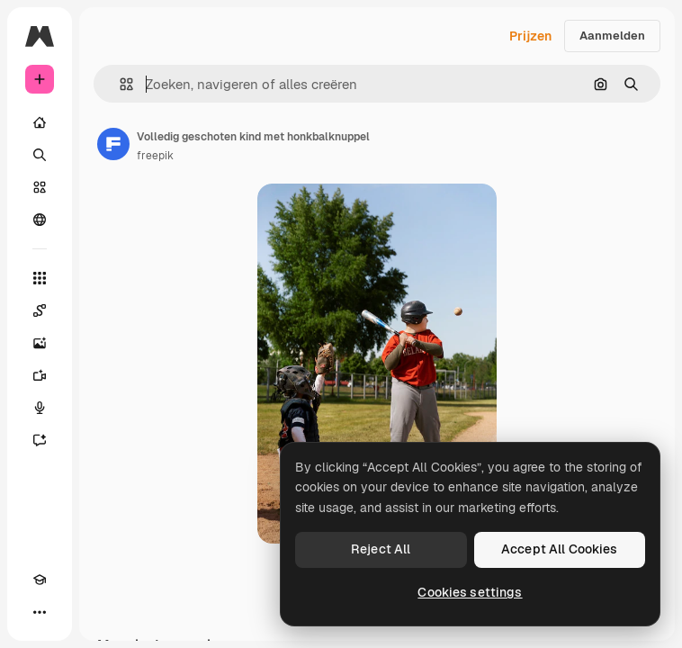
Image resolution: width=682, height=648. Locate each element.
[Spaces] (39, 310)
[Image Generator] (39, 342)
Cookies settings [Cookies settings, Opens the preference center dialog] (469, 592)
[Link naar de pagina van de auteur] (113, 144)
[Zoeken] (39, 154)
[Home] (39, 122)
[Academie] (39, 579)
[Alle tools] (39, 278)
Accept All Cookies (559, 549)
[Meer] (39, 612)
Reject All (380, 549)
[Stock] (39, 187)
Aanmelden (612, 35)
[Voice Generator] (39, 407)
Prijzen (530, 36)
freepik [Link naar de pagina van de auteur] (155, 155)
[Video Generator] (39, 375)
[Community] (39, 219)
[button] (119, 84)
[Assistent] (39, 440)
